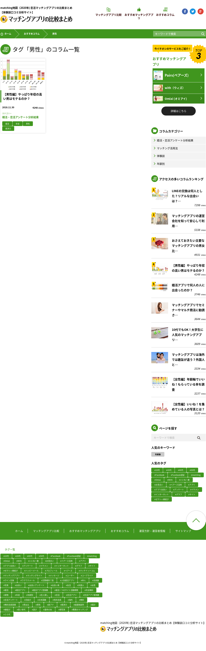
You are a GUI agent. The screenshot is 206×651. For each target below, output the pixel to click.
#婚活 (6, 590)
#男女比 (25, 604)
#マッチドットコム (87, 570)
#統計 (93, 604)
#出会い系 (55, 585)
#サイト (191, 494)
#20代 (168, 470)
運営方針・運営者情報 (152, 531)
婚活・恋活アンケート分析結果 (173, 140)
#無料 (81, 599)
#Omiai (157, 479)
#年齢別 (29, 595)
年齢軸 (158, 454)
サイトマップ (183, 531)
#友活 (68, 585)
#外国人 (80, 585)
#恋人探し (44, 595)
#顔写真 (61, 609)
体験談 (159, 156)
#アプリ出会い (160, 489)
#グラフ (178, 494)
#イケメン (194, 489)
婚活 (7, 123)
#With (170, 479)
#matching (196, 475)
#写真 (6, 585)
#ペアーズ (68, 570)
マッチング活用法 (165, 148)
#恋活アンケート (11, 599)
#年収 (17, 595)
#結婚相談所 (79, 604)
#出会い (18, 585)
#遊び (34, 609)
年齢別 (159, 164)
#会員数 (95, 580)
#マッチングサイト (34, 575)
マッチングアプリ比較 (46, 531)
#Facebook (159, 475)
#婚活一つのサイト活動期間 (66, 590)
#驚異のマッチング (80, 609)
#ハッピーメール (31, 570)
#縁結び (7, 609)
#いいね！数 (184, 479)
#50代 (192, 470)
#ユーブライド (87, 575)
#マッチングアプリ (12, 575)
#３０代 (7, 614)
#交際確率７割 (47, 580)
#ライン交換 (9, 580)
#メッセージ (54, 575)
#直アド (50, 604)
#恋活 (57, 595)
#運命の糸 (47, 609)
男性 (28, 123)
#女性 (93, 585)
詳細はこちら (178, 111)
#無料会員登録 (10, 604)
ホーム (5, 33)
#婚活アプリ (20, 590)
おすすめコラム (32, 33)
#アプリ (191, 484)
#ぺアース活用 (176, 484)
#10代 (157, 470)
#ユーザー (70, 575)
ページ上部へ (196, 520)
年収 (17, 123)
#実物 (6, 595)
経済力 (8, 128)
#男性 (38, 604)
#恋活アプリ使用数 (91, 595)
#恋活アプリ (71, 595)
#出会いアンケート (36, 585)
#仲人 (83, 580)
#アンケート (178, 489)
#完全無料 (89, 590)
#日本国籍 (42, 599)
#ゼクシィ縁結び (161, 499)
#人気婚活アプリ (67, 580)
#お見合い (158, 484)
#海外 (70, 599)
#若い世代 (21, 609)
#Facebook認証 (178, 475)
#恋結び (27, 599)
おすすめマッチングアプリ (85, 531)
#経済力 (63, 604)
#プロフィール (51, 570)
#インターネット (161, 494)
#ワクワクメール (28, 580)
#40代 (180, 470)
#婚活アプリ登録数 (40, 590)
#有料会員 (57, 599)
